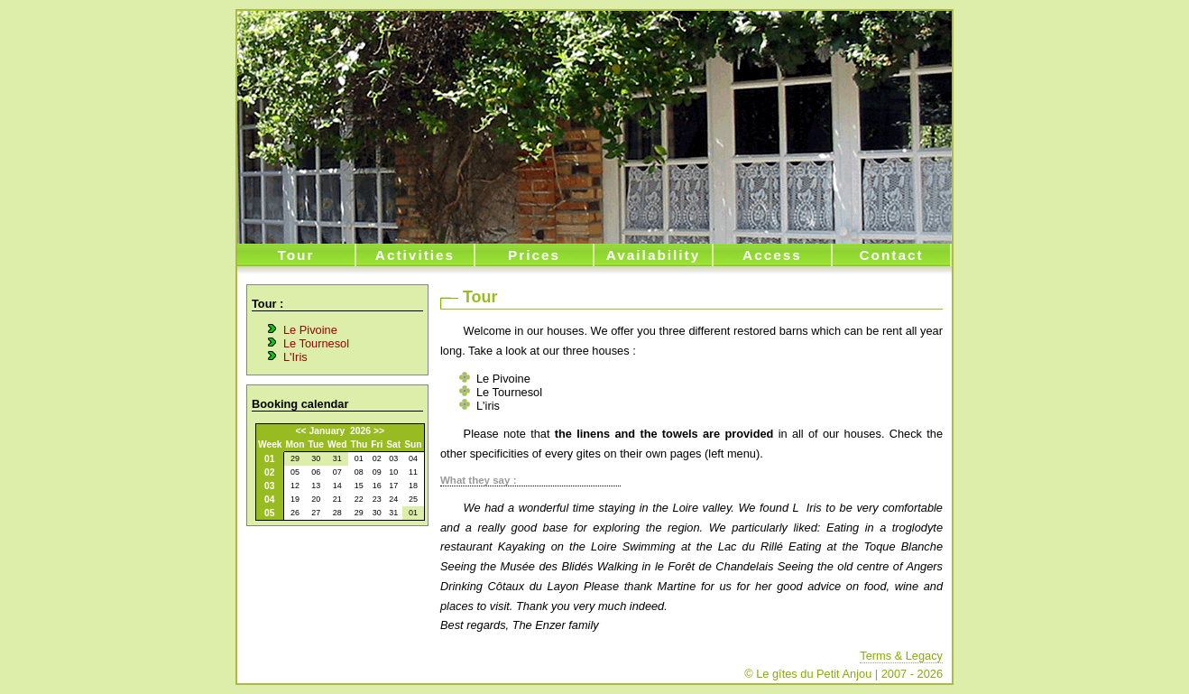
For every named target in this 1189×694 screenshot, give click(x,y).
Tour (296, 255)
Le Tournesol (316, 343)
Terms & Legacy (901, 655)
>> (378, 431)
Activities (415, 255)
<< (301, 431)
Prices (534, 255)
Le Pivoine (310, 330)
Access (772, 255)
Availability (653, 255)
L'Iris (295, 357)
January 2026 (340, 431)
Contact (891, 255)
